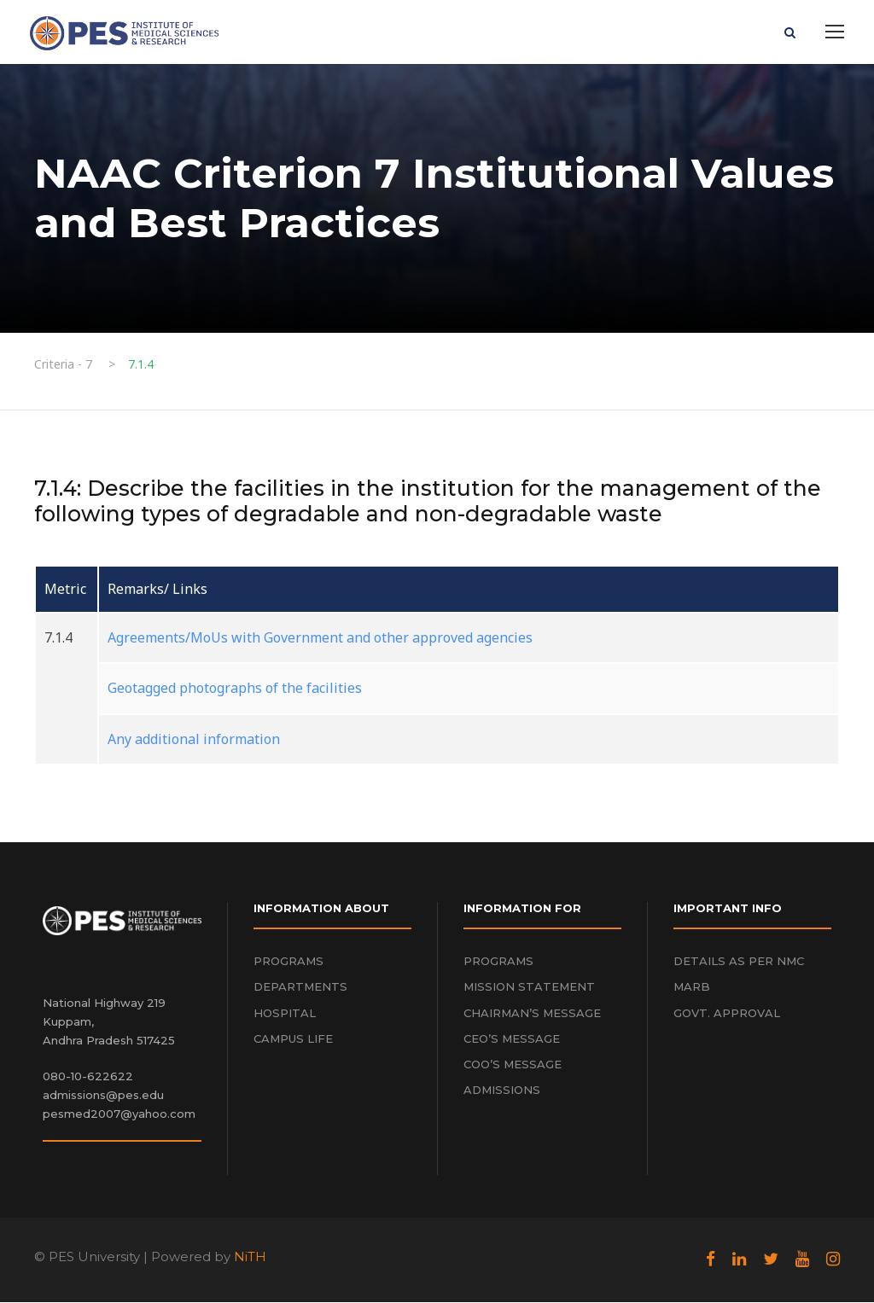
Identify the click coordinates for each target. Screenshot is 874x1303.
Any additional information (194, 739)
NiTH (250, 1258)
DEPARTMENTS (300, 988)
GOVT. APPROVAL (726, 1014)
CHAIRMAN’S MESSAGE (532, 1014)
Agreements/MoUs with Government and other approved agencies (320, 639)
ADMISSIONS (501, 1090)
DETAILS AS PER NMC (738, 962)
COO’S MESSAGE (512, 1065)
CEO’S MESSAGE (511, 1039)
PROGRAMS (288, 962)
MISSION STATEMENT (529, 988)
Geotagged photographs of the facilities (235, 689)
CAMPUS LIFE (293, 1039)
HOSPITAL (284, 1014)
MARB (691, 988)
